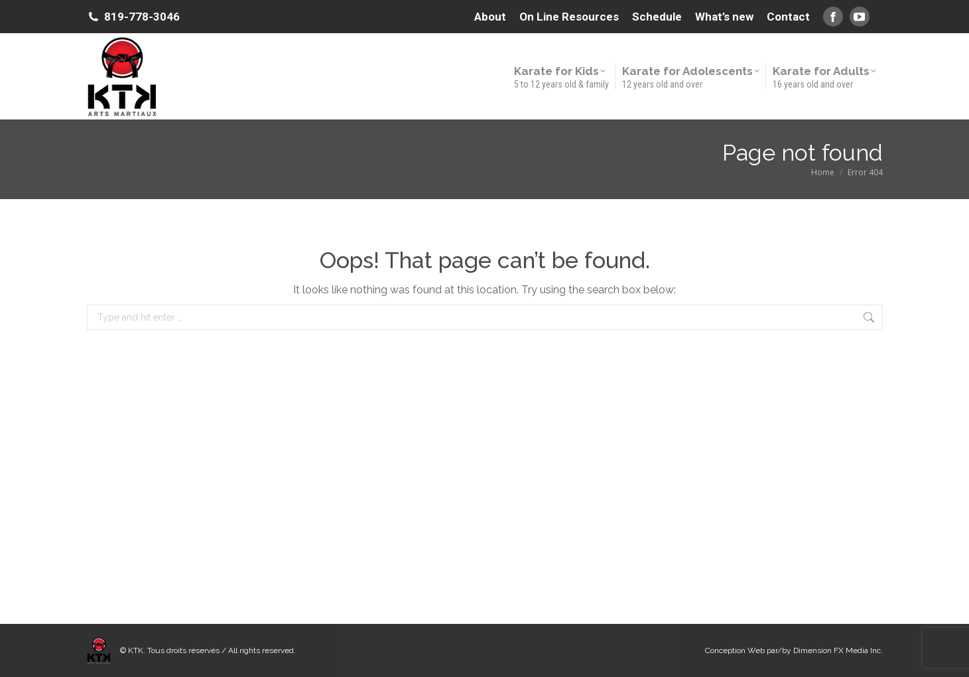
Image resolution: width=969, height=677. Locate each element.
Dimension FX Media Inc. (838, 650)
